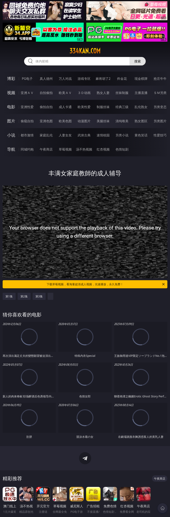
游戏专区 (84, 78)
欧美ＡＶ (65, 93)
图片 (11, 121)
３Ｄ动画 (84, 93)
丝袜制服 (121, 93)
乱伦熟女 (141, 107)
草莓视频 (65, 149)
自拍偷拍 (46, 93)
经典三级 (121, 107)
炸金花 (122, 78)
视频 (11, 92)
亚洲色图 (46, 121)
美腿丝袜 (103, 121)
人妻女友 (65, 135)
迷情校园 (103, 135)
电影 (11, 107)
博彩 (11, 78)
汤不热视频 (84, 149)
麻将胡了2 (103, 78)
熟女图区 (141, 121)
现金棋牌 (141, 78)
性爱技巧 (160, 135)
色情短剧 (121, 149)
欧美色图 (65, 121)
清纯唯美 (121, 121)
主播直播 (141, 93)
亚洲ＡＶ (27, 93)
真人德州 (46, 78)
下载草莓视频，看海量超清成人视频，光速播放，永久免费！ (106, 284)
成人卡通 (65, 107)
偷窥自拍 (27, 121)
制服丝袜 (103, 107)
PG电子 (27, 78)
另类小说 (121, 135)
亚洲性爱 (27, 107)
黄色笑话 (141, 135)
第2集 (24, 296)
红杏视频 (103, 149)
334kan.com (85, 51)
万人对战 (65, 78)
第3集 (39, 296)
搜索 (137, 61)
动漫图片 (84, 121)
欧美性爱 (84, 107)
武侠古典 (84, 135)
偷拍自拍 (46, 107)
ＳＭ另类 (160, 93)
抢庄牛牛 (160, 78)
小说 (11, 135)
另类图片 (160, 121)
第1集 (9, 296)
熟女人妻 (103, 93)
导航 (11, 149)
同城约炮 (27, 149)
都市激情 (27, 135)
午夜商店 (46, 149)
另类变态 (160, 107)
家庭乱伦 (46, 135)
